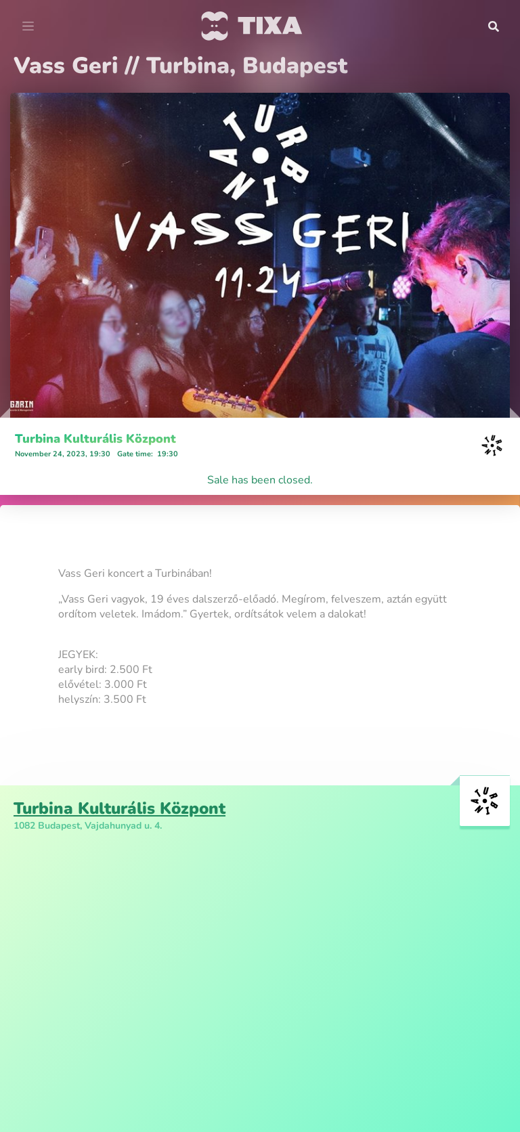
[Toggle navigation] (28, 26)
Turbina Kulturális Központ (95, 439)
